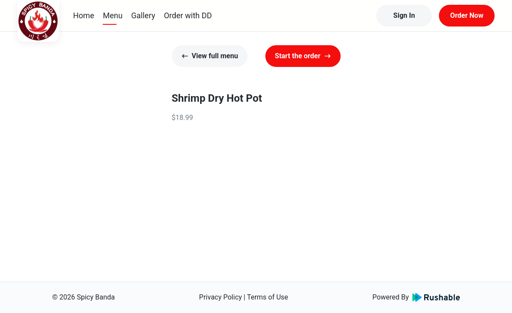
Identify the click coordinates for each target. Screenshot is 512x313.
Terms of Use (267, 297)
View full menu (209, 56)
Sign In (404, 15)
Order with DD (188, 15)
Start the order (303, 56)
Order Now (466, 15)
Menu (112, 15)
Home (83, 15)
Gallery (143, 15)
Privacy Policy (220, 297)
